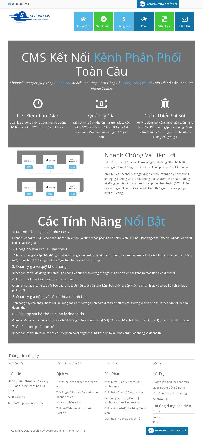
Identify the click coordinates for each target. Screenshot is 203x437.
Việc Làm (164, 22)
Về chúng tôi (15, 363)
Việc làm (157, 363)
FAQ (144, 21)
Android (157, 417)
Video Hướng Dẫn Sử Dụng (169, 387)
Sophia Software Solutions (49, 430)
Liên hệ (80, 430)
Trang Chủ (83, 22)
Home (70, 430)
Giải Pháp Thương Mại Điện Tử (122, 418)
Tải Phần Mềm (161, 399)
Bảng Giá (124, 22)
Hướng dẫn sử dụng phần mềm (171, 382)
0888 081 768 (20, 4)
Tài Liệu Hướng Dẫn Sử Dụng (170, 393)
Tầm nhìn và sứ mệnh (69, 363)
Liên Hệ (184, 22)
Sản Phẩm (103, 22)
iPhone (157, 422)
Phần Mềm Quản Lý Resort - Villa (123, 392)
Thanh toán (111, 363)
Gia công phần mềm (68, 402)
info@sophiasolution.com (27, 403)
